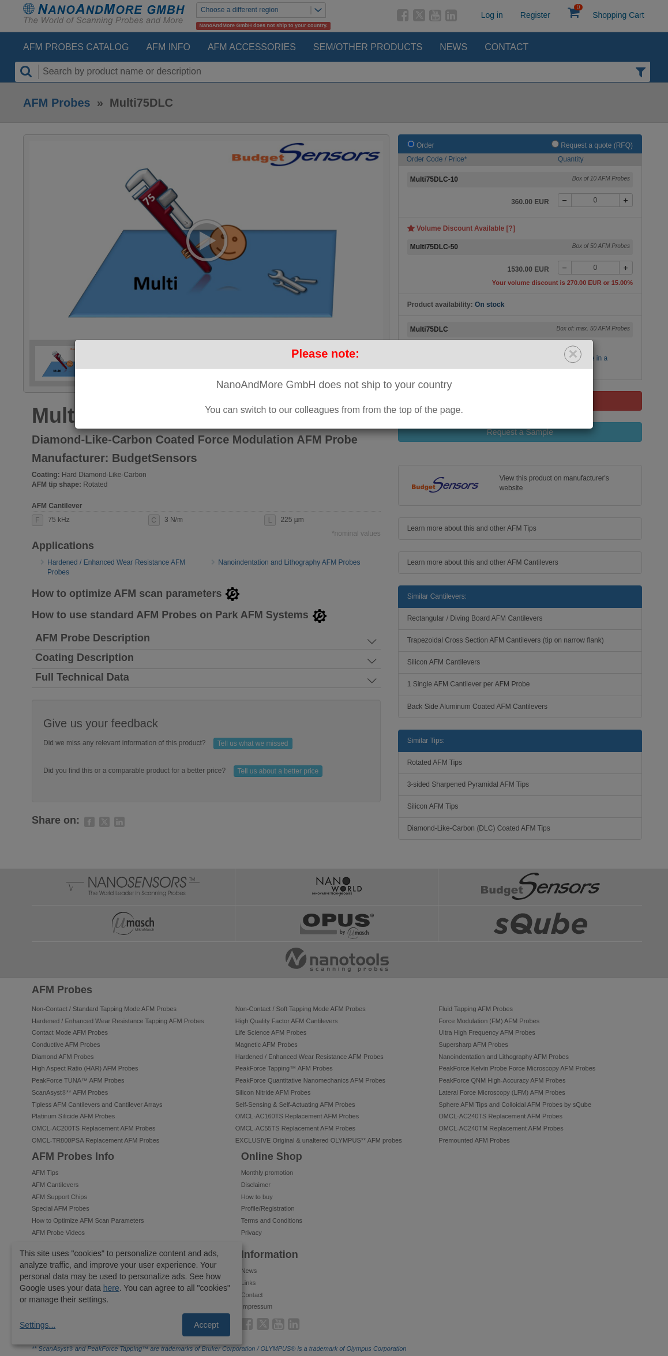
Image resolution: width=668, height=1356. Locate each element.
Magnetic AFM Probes (266, 1044)
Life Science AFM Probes (271, 1032)
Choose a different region (263, 10)
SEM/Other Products (367, 47)
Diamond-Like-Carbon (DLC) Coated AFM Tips (478, 828)
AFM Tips (45, 1172)
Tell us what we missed (252, 743)
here (111, 1288)
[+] (626, 200)
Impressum (256, 1306)
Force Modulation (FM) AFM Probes (488, 1020)
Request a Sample (520, 432)
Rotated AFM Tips (434, 762)
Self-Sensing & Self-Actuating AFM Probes (295, 1104)
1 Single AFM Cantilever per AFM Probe (468, 684)
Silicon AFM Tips (433, 806)
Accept (206, 1324)
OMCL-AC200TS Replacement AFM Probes (94, 1128)
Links (248, 1282)
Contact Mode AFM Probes (70, 1032)
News (453, 47)
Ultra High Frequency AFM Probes (486, 1032)
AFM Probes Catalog (76, 47)
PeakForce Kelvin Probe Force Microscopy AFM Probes (516, 1068)
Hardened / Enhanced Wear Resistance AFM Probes (309, 1056)
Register (535, 15)
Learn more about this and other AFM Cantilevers (482, 562)
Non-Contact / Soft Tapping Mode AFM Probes (300, 1008)
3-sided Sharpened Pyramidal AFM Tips (468, 784)
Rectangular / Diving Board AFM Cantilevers (475, 618)
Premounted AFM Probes (474, 1140)
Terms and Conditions (271, 1220)
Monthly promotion (267, 1172)
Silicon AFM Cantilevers (444, 662)
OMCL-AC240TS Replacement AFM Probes (500, 1116)
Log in (492, 15)
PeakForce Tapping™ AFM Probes (284, 1068)
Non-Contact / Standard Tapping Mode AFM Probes (104, 1008)
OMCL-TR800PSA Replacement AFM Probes (95, 1140)
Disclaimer (256, 1184)
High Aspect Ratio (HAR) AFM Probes (85, 1068)
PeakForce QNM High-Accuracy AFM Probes (501, 1080)
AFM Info (168, 47)
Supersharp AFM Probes (473, 1044)
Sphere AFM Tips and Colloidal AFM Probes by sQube (514, 1104)
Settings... (37, 1324)
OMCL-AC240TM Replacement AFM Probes (500, 1128)
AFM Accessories (252, 47)
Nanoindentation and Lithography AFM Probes (289, 562)
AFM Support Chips (59, 1196)
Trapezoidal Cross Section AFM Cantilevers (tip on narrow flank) (505, 640)
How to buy (257, 1196)
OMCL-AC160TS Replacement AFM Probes (297, 1116)
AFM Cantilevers (55, 1184)
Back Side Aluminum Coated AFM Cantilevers (477, 707)
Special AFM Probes (60, 1208)
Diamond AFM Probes (63, 1056)
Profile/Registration (268, 1208)
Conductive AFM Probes (66, 1044)
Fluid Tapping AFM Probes (475, 1008)
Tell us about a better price (278, 771)
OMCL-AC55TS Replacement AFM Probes (295, 1128)
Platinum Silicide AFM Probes (73, 1116)
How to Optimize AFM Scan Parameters (88, 1220)
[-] (565, 200)
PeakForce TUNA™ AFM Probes (78, 1080)
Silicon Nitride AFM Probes (273, 1092)
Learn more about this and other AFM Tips (471, 528)
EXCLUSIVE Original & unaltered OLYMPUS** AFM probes (318, 1140)
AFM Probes (57, 102)
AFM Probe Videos (58, 1232)
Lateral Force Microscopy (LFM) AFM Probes (501, 1092)
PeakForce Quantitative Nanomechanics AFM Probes (310, 1080)
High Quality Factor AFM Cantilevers (286, 1020)
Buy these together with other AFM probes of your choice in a (533, 358)
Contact (506, 47)
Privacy (251, 1232)
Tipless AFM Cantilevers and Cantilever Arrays (97, 1104)
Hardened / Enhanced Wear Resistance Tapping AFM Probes (118, 1020)
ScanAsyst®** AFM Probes (70, 1092)
